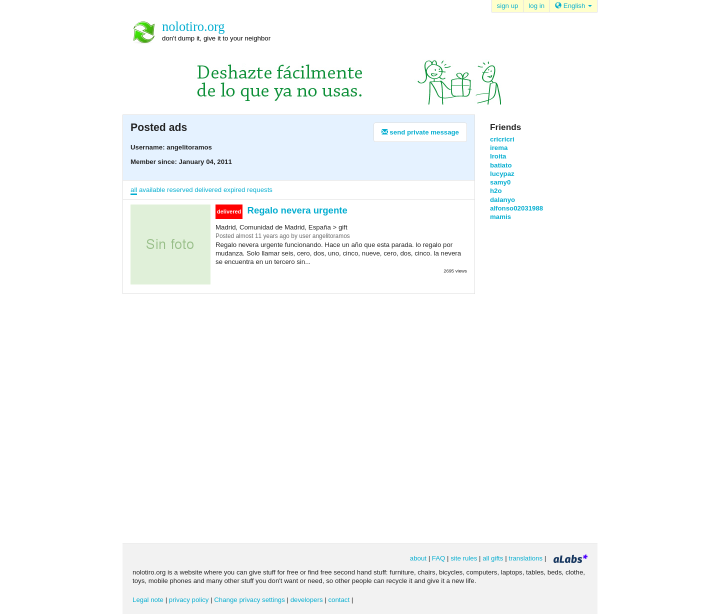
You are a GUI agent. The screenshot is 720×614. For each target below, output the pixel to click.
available (152, 190)
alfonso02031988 (516, 208)
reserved (180, 190)
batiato (501, 165)
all (133, 190)
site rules (463, 558)
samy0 (500, 182)
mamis (500, 216)
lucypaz (502, 174)
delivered (208, 190)
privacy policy (189, 600)
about (418, 558)
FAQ (439, 558)
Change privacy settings (249, 600)
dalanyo (502, 200)
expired (235, 190)
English (573, 6)
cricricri (502, 139)
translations (525, 558)
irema (499, 148)
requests (259, 190)
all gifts (492, 558)
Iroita (498, 156)
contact (339, 600)
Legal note (148, 600)
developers (306, 600)
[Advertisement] (530, 381)
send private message (420, 132)
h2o (496, 190)
